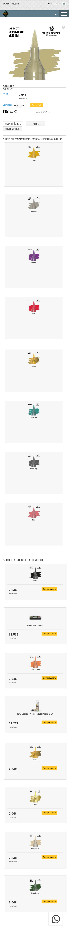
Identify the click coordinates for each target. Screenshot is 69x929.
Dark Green (35, 893)
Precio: (5, 93)
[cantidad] (19, 105)
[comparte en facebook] (4, 112)
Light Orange (35, 669)
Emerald (34, 417)
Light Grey (33, 211)
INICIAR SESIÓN (53, 4)
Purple (33, 262)
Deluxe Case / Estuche (35, 625)
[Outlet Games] (4, 14)
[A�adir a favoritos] (63, 28)
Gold (35, 804)
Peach (34, 160)
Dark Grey (33, 469)
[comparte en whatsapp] (7, 112)
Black (35, 581)
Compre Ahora (49, 589)
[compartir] (15, 112)
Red (33, 314)
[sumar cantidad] (23, 105)
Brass (34, 366)
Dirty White (35, 849)
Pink (33, 520)
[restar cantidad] (15, 105)
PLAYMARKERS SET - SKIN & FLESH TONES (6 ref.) (35, 714)
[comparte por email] (11, 112)
